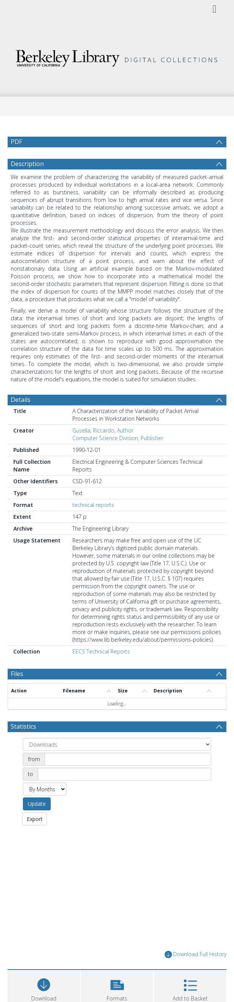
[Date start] (128, 759)
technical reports (93, 504)
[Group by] (117, 744)
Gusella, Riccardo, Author (102, 430)
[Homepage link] (117, 56)
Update (37, 803)
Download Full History (195, 954)
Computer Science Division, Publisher (117, 438)
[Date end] (124, 774)
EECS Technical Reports (101, 651)
